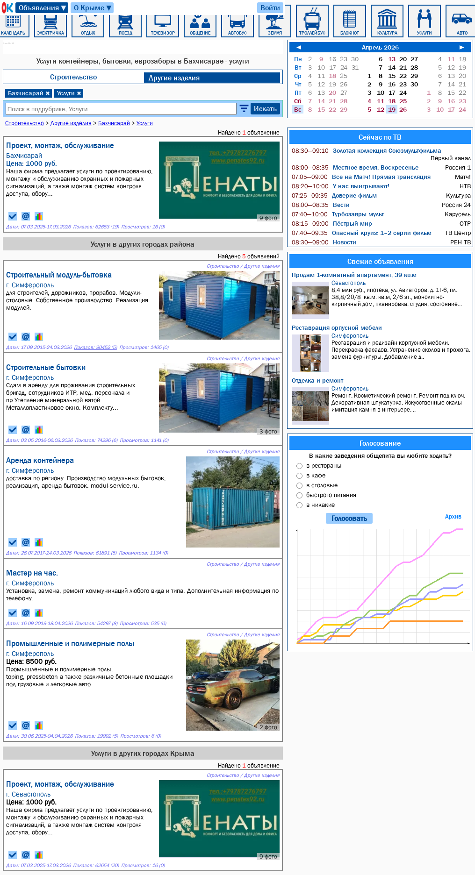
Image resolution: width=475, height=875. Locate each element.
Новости (324, 242)
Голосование (380, 443)
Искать (265, 108)
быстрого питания (331, 494)
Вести (321, 204)
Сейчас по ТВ (380, 137)
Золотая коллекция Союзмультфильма (366, 150)
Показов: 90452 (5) (95, 347)
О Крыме (93, 7)
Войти (270, 7)
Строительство (73, 76)
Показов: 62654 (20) (96, 865)
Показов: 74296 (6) (96, 440)
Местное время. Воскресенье (355, 167)
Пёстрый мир (332, 223)
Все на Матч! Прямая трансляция (361, 176)
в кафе (315, 475)
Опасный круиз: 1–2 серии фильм (362, 232)
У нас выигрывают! (340, 186)
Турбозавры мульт (338, 214)
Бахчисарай (29, 93)
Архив (453, 516)
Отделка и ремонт (317, 380)
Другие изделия (174, 77)
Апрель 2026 (380, 47)
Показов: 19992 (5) (96, 736)
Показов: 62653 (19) (96, 226)
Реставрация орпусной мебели (337, 327)
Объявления (43, 7)
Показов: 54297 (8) (96, 623)
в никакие (320, 504)
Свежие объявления (380, 261)
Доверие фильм (334, 195)
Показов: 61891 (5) (94, 552)
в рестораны (324, 465)
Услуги (69, 93)
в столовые (322, 485)
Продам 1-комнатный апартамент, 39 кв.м (354, 274)
